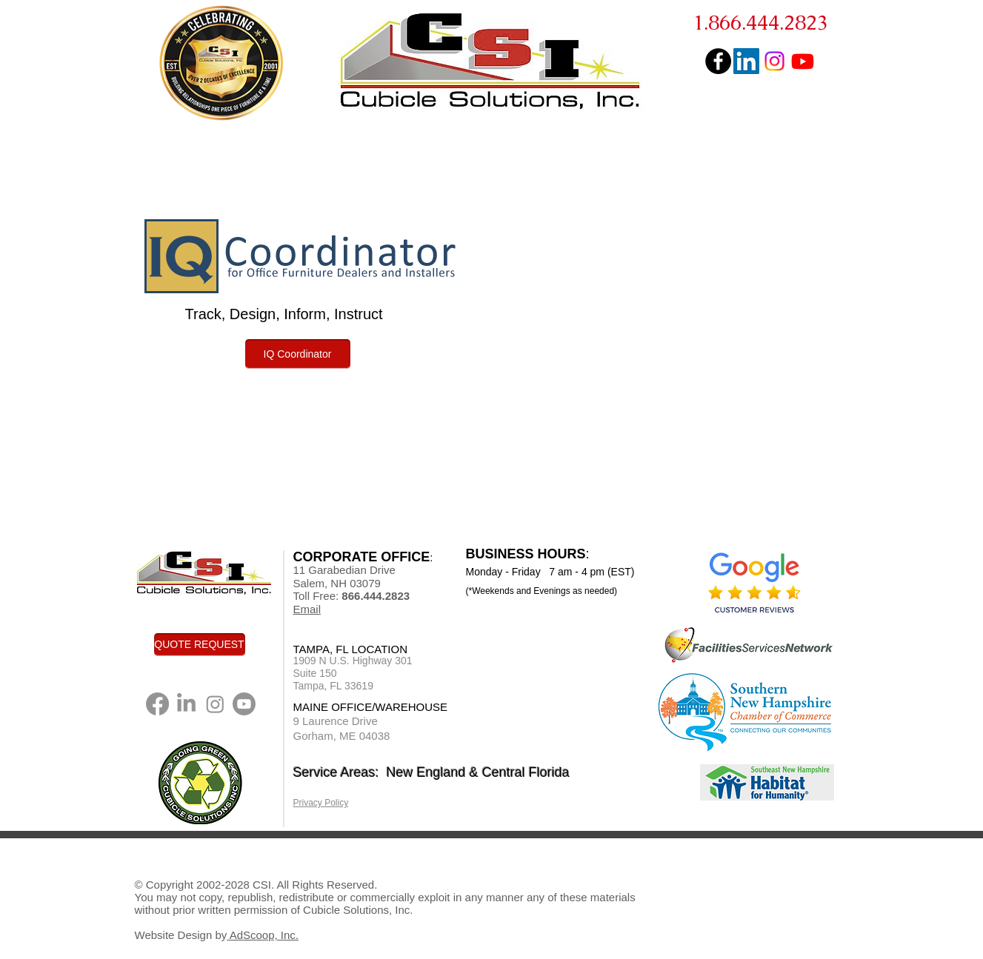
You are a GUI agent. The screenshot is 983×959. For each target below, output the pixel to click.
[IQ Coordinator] (297, 354)
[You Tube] (803, 61)
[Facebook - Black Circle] (718, 61)
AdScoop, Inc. (263, 935)
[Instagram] (774, 61)
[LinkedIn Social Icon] (746, 61)
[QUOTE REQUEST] (199, 644)
